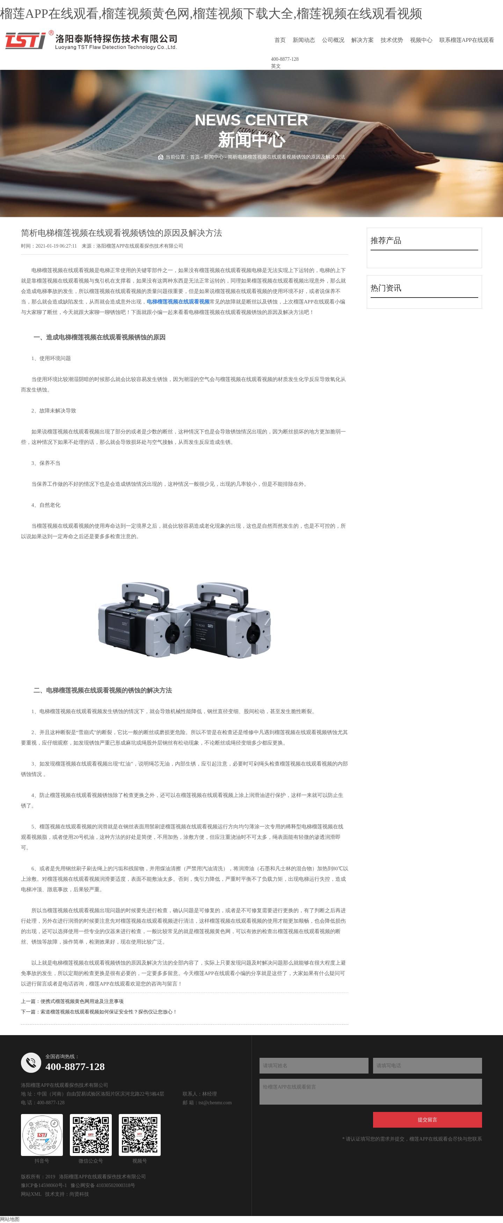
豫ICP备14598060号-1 (44, 1185)
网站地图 (10, 1219)
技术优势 (392, 40)
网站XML (31, 1194)
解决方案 (362, 40)
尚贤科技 (79, 1194)
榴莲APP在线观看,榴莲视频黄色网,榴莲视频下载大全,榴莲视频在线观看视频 (211, 14)
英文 (276, 66)
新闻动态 (304, 40)
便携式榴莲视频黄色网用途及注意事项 (82, 1001)
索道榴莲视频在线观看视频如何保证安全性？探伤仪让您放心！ (109, 1012)
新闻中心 (214, 157)
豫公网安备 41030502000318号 (103, 1185)
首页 (280, 40)
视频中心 (421, 40)
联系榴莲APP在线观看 (466, 40)
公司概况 (333, 40)
